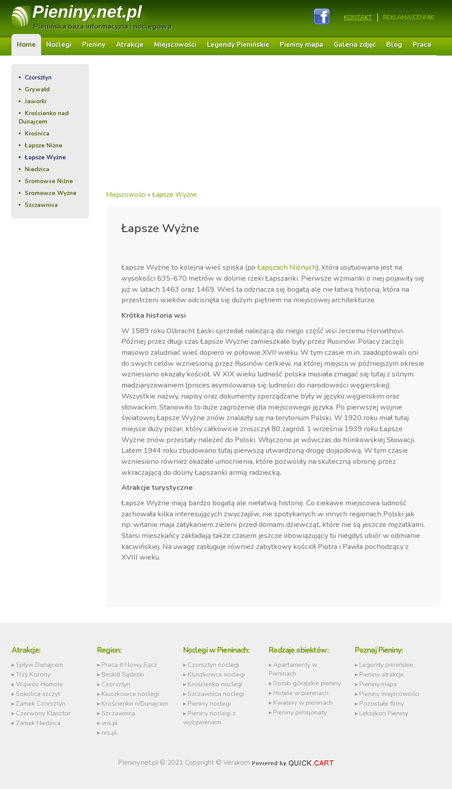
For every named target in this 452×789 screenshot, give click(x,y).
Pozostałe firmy (381, 703)
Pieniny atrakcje (381, 674)
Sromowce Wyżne (50, 193)
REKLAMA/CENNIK (408, 17)
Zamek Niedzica (38, 722)
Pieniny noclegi (209, 703)
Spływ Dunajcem (39, 664)
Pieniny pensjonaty (300, 712)
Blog (394, 44)
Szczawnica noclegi (216, 693)
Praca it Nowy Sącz (129, 664)
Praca (422, 44)
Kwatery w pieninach (303, 702)
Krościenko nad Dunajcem (44, 117)
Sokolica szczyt (38, 693)
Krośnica (37, 133)
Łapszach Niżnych (286, 267)
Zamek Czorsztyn (40, 703)
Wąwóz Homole (39, 684)
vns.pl (110, 722)
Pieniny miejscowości (389, 693)
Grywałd (37, 89)
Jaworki (35, 101)
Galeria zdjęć (355, 44)
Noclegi (59, 44)
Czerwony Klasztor (43, 713)
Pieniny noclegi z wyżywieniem (209, 717)
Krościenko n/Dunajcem (135, 703)
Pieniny (87, 11)
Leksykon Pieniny (383, 713)
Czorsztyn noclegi (213, 664)
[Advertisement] (273, 126)
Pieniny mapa (301, 44)
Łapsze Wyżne (45, 157)
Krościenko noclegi (215, 684)
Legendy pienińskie (386, 664)
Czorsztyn (38, 77)
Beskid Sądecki (123, 674)
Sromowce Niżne (49, 181)
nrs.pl (109, 732)
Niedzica (37, 169)
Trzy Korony (33, 674)
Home (26, 44)
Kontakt (358, 17)
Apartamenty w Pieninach (293, 669)
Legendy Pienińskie (238, 44)
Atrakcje (129, 44)
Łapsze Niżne (43, 145)
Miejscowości (175, 44)
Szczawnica (41, 205)
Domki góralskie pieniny (307, 683)
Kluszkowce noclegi (130, 693)
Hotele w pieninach (300, 692)
